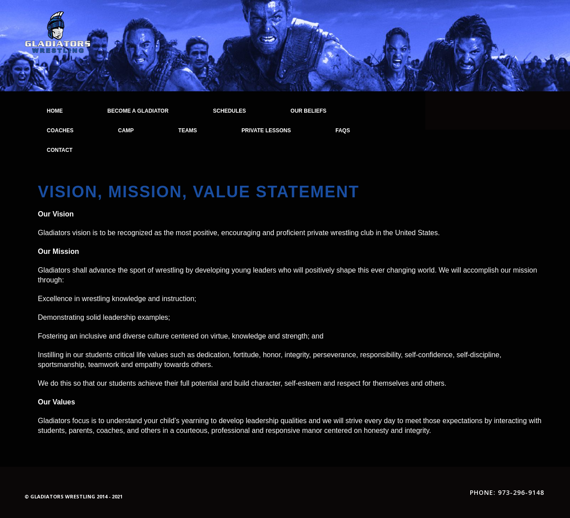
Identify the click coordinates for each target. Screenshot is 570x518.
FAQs (342, 130)
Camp (126, 130)
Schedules (229, 111)
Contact (60, 150)
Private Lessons (266, 130)
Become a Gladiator (137, 111)
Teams (187, 130)
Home (55, 111)
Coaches (60, 130)
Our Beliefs (308, 111)
